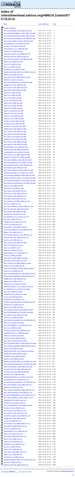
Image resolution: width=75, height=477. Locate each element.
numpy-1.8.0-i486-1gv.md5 (13, 103)
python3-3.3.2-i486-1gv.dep (14, 188)
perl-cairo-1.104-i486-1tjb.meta (16, 258)
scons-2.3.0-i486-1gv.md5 (13, 105)
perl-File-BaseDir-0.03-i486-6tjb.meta (18, 366)
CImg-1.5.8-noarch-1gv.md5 (13, 111)
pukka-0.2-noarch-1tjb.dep (13, 80)
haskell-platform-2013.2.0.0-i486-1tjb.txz (19, 459)
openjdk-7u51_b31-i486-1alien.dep (16, 209)
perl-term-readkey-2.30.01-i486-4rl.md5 (18, 170)
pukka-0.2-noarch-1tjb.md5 (13, 113)
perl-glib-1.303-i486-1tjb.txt (15, 191)
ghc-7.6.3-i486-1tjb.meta (13, 291)
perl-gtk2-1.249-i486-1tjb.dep (15, 211)
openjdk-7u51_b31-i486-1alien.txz (16, 465)
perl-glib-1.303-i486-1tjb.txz (15, 436)
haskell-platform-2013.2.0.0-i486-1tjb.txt (19, 302)
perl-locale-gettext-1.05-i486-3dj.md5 (18, 165)
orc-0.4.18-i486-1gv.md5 (12, 100)
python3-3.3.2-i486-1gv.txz (14, 457)
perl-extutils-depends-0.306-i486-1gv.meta (19, 346)
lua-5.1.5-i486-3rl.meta (12, 328)
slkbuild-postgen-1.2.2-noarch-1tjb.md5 (18, 173)
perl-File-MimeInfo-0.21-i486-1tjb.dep (18, 82)
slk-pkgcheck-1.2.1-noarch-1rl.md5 (16, 152)
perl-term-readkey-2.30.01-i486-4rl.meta (19, 268)
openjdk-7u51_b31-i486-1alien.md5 (16, 149)
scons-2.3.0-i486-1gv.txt (13, 240)
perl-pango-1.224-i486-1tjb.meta (16, 315)
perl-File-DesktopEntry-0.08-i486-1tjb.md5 (19, 180)
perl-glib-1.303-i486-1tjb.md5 (15, 134)
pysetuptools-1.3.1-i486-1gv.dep (16, 48)
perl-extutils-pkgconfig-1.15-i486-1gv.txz (19, 382)
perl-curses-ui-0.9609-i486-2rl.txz (17, 423)
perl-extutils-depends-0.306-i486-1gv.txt (19, 276)
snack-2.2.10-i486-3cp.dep (13, 185)
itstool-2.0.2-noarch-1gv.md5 (14, 126)
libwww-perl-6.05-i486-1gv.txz (15, 418)
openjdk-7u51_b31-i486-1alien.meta (16, 372)
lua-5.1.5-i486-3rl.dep (12, 64)
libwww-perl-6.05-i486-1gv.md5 (15, 129)
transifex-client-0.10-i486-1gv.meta (17, 369)
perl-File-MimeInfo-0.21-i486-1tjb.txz (18, 405)
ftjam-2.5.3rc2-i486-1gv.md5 (14, 121)
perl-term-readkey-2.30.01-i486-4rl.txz (18, 397)
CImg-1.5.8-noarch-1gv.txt (13, 245)
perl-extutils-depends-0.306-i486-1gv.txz (19, 390)
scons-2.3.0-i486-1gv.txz (13, 439)
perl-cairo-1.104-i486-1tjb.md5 (15, 142)
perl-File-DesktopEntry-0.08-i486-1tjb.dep (19, 33)
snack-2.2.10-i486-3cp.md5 (13, 116)
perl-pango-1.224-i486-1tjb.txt (15, 227)
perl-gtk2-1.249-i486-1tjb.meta (15, 341)
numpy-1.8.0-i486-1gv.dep (13, 74)
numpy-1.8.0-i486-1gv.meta (13, 307)
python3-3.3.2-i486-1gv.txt (14, 304)
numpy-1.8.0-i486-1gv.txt (13, 232)
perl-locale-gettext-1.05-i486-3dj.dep (18, 59)
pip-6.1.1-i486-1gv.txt (12, 204)
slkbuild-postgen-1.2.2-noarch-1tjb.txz (18, 377)
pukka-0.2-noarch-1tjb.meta (14, 335)
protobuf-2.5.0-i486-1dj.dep (14, 69)
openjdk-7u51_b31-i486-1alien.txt (16, 237)
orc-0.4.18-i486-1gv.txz (12, 421)
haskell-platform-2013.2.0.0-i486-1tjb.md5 (19, 178)
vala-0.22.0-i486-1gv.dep (13, 61)
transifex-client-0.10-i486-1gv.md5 (17, 157)
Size (54, 24)
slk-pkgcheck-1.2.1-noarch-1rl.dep (16, 43)
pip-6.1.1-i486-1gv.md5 (12, 95)
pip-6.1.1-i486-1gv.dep (12, 67)
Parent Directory (10, 28)
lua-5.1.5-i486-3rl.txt (12, 247)
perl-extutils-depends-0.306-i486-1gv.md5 (19, 175)
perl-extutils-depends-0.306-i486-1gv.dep (19, 36)
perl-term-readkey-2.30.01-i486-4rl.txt (18, 206)
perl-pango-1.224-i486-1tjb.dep (15, 167)
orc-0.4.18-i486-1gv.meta (13, 297)
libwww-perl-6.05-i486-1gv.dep (15, 85)
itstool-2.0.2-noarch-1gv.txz (14, 403)
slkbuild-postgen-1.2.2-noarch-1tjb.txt (18, 286)
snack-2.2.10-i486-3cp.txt (13, 271)
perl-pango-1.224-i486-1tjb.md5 (15, 144)
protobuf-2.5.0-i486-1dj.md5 (14, 123)
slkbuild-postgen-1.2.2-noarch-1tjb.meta (19, 351)
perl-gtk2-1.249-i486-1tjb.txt (15, 198)
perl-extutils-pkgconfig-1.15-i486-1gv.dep (19, 38)
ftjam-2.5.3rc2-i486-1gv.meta (14, 338)
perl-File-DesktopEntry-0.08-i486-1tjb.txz (19, 395)
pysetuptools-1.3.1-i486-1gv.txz (16, 431)
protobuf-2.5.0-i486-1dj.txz (14, 444)
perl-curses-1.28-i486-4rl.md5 (15, 131)
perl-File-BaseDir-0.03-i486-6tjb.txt (18, 325)
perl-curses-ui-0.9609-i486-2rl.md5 (17, 154)
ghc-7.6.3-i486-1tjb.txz (12, 462)
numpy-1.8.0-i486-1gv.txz (13, 454)
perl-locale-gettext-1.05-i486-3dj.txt (18, 235)
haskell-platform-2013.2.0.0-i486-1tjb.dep (19, 72)
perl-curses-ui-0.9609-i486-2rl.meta (17, 263)
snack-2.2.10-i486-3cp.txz (13, 441)
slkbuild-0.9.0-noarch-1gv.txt (15, 222)
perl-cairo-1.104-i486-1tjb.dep (15, 87)
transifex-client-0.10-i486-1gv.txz (17, 415)
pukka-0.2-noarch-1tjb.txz (13, 387)
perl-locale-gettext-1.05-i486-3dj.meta (18, 310)
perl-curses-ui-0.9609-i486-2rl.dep (17, 77)
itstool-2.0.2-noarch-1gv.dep (14, 46)
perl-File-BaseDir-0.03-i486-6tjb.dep (18, 30)
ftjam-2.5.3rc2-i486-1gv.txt (14, 266)
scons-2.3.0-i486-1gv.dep (13, 51)
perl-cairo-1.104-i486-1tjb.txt (15, 193)
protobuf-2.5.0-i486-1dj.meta (14, 356)
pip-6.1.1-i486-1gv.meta (12, 255)
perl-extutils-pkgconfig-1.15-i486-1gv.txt (19, 320)
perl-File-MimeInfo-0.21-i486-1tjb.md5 (18, 162)
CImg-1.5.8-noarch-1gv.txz (13, 434)
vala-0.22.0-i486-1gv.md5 (13, 108)
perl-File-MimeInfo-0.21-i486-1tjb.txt (18, 229)
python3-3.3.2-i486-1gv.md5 (14, 118)
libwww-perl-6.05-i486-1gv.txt (15, 279)
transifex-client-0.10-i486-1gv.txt (17, 330)
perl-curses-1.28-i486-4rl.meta (15, 242)
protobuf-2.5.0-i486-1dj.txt (14, 299)
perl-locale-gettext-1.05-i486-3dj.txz (18, 392)
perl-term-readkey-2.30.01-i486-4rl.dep (18, 41)
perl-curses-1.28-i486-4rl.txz (15, 410)
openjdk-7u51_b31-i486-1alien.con (16, 56)
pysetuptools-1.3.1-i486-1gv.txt (16, 253)
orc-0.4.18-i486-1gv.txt (12, 224)
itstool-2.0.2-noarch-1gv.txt (14, 214)
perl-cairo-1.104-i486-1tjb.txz (15, 413)
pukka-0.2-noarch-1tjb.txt (13, 250)
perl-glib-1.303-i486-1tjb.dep (15, 90)
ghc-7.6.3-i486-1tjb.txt (12, 219)
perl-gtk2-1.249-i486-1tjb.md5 (15, 136)
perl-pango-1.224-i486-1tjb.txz (15, 426)
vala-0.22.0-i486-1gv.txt (13, 281)
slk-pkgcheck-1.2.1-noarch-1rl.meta (17, 289)
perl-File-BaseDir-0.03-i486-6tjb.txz (18, 384)
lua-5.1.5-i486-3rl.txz (12, 428)
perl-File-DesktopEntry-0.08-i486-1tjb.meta (20, 343)
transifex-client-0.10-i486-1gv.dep (17, 54)
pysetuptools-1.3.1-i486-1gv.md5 (16, 147)
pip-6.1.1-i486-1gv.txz (12, 446)
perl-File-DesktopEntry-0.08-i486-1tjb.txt (19, 273)
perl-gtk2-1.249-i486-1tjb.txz (15, 452)
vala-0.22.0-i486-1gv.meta (13, 348)
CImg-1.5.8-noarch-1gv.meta (14, 322)
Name (5, 24)
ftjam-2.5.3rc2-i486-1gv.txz (14, 408)
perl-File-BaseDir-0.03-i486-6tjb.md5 (18, 160)
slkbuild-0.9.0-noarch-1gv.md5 (15, 139)
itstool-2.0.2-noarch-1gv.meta (15, 284)
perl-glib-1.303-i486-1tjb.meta (15, 260)
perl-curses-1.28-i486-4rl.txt (15, 196)
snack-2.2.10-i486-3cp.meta (14, 359)
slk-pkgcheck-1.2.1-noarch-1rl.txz (16, 379)
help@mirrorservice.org (67, 471)
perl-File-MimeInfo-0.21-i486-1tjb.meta (18, 312)
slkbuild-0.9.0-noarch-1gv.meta (15, 294)
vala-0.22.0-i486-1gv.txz (13, 449)
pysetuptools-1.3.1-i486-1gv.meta (16, 333)
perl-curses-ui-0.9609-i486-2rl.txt (17, 201)
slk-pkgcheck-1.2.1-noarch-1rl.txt (16, 216)
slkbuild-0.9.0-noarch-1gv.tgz (15, 400)
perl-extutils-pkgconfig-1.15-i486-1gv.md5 (19, 183)
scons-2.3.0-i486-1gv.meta (13, 317)
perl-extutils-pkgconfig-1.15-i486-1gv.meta (20, 364)
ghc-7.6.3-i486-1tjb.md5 (12, 98)
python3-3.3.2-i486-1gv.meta (14, 374)
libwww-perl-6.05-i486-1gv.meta (15, 353)
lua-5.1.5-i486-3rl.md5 (12, 92)
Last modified (43, 24)
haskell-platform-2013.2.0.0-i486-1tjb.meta (20, 361)
